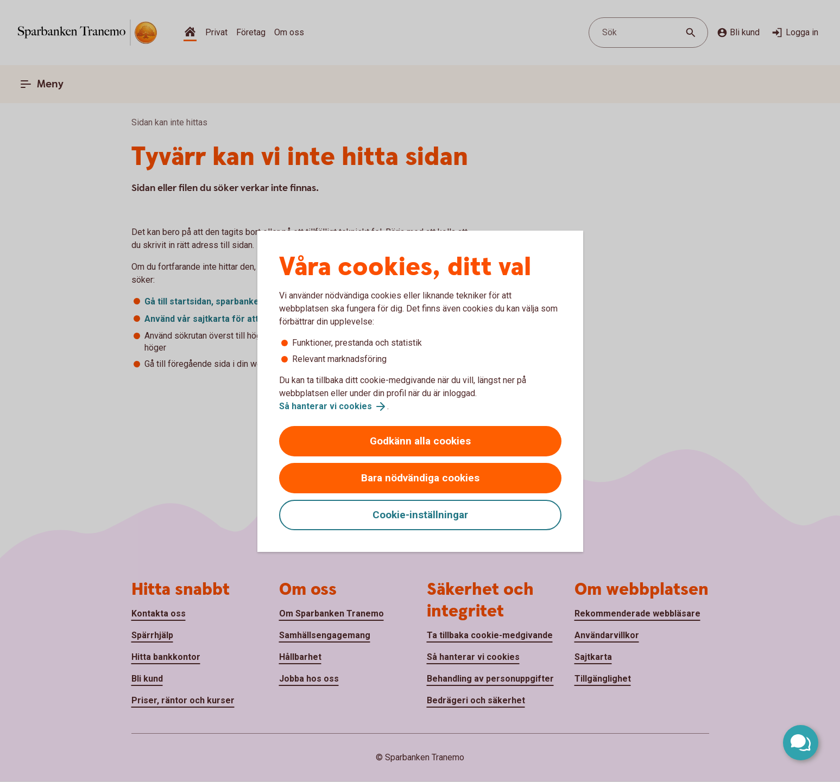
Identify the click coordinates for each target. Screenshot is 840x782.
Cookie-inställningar (420, 514)
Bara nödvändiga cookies (420, 478)
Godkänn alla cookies (420, 441)
